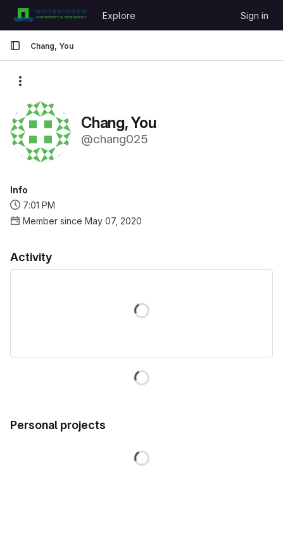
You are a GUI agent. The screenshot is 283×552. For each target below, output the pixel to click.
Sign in (254, 15)
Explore (119, 15)
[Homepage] (49, 15)
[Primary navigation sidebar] (15, 45)
